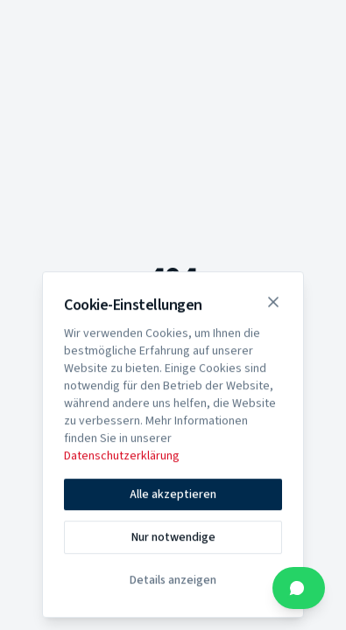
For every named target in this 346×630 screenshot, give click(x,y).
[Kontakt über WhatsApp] (298, 588)
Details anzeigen (173, 583)
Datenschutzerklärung (122, 458)
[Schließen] (273, 304)
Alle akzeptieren (173, 497)
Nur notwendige (173, 540)
